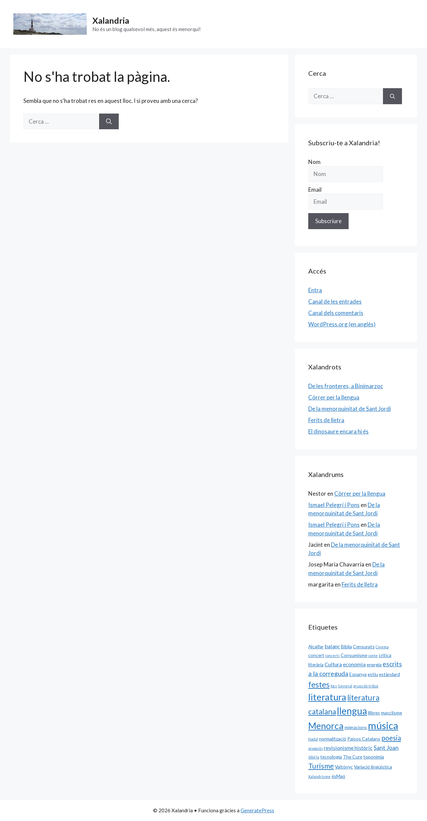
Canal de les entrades (335, 301)
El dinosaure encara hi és (338, 431)
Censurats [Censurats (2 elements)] (364, 646)
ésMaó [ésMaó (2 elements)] (338, 776)
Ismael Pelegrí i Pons (334, 504)
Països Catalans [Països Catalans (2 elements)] (363, 739)
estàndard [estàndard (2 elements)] (389, 674)
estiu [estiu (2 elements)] (373, 674)
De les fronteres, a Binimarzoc (345, 385)
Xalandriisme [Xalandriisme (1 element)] (319, 776)
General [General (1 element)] (345, 686)
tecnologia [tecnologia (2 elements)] (331, 757)
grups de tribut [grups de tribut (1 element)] (365, 686)
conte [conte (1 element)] (373, 655)
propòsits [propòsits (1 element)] (315, 748)
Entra (315, 290)
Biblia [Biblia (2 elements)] (346, 646)
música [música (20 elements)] (383, 725)
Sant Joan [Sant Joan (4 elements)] (386, 747)
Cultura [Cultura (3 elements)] (333, 664)
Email (315, 189)
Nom (314, 161)
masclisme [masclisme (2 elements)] (391, 712)
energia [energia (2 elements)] (374, 664)
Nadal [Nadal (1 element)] (313, 739)
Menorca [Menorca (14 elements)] (326, 725)
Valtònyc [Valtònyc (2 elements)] (344, 767)
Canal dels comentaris (335, 312)
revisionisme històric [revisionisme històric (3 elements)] (348, 748)
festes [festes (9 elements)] (319, 684)
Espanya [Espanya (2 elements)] (358, 674)
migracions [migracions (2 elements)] (356, 727)
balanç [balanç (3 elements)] (332, 646)
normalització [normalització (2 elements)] (332, 739)
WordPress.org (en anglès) (342, 324)
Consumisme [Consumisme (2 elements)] (354, 655)
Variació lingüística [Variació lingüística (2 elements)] (373, 767)
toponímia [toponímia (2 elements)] (373, 757)
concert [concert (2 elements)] (316, 655)
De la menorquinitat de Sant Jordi (349, 408)
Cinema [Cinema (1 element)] (382, 647)
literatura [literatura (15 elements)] (327, 696)
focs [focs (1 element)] (334, 686)
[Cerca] (109, 122)
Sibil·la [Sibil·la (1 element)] (313, 757)
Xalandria (110, 20)
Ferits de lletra (326, 420)
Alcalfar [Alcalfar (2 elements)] (316, 646)
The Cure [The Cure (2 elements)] (352, 757)
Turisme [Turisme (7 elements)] (321, 766)
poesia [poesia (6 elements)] (391, 738)
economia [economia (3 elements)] (354, 664)
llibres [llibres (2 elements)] (374, 712)
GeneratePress (257, 810)
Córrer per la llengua (333, 397)
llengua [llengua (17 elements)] (352, 710)
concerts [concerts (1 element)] (332, 655)
